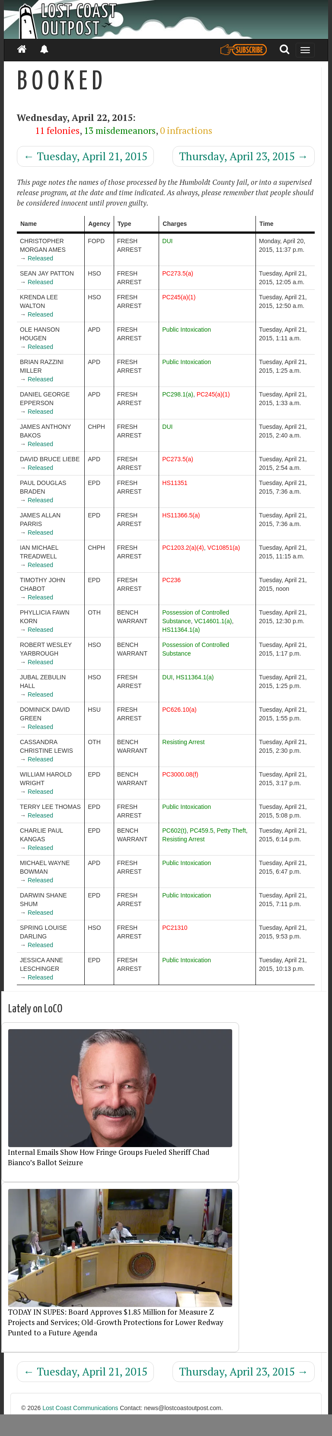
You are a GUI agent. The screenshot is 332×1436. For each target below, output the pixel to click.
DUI (167, 241)
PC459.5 (201, 830)
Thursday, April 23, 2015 (243, 156)
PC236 (171, 580)
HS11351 (174, 482)
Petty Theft (231, 830)
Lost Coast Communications (80, 1407)
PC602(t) (174, 830)
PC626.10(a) (179, 709)
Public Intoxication (186, 329)
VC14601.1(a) (213, 621)
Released (40, 258)
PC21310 (174, 927)
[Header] (166, 19)
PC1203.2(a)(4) (183, 547)
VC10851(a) (224, 547)
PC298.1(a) (177, 394)
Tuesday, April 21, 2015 (85, 156)
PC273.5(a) (177, 273)
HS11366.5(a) (181, 515)
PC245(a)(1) (178, 297)
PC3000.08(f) (180, 774)
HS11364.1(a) (181, 629)
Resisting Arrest (183, 742)
